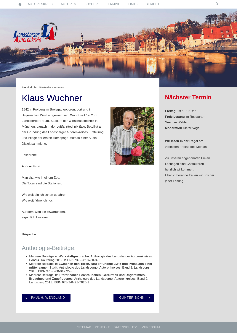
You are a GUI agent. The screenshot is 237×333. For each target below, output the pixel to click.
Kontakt (102, 327)
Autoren (59, 87)
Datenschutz (125, 327)
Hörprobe (29, 234)
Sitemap (84, 327)
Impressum (150, 327)
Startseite (45, 87)
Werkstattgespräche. (74, 256)
